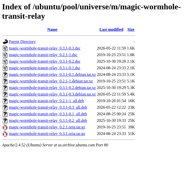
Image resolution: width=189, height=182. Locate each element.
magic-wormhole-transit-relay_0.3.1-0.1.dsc (45, 68)
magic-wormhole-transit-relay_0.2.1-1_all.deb (46, 101)
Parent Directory (22, 41)
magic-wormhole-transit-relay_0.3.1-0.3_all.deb (48, 107)
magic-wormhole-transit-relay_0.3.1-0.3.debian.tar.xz (52, 94)
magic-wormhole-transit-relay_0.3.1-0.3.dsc (45, 48)
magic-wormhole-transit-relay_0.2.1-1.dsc (43, 55)
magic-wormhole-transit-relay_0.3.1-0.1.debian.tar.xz (52, 74)
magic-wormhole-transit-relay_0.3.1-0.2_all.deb (48, 120)
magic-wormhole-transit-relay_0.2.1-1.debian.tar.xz (51, 81)
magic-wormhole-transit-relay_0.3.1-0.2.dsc (45, 61)
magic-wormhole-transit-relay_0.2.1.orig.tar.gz (47, 127)
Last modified (111, 29)
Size (131, 29)
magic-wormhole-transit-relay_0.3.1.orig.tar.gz (47, 133)
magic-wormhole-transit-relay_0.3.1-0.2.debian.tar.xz (52, 87)
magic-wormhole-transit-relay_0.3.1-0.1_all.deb (48, 114)
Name (52, 29)
